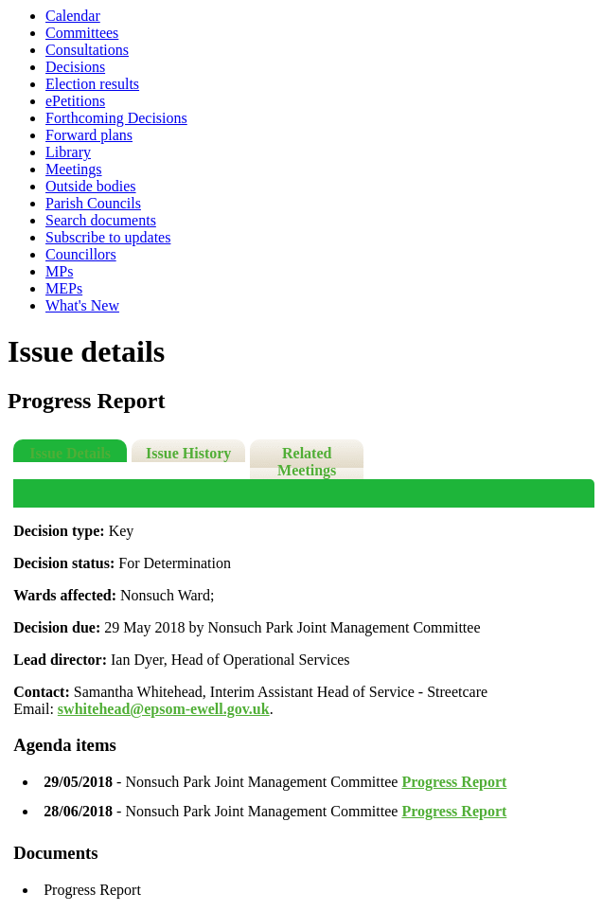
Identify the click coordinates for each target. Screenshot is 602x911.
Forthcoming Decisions (116, 118)
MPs (59, 271)
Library (68, 152)
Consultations (87, 50)
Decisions (75, 67)
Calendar (72, 16)
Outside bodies (90, 186)
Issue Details (70, 453)
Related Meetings (306, 461)
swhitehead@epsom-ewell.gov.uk (164, 709)
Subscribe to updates (107, 237)
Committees (81, 33)
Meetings (73, 169)
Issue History (188, 453)
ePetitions (75, 101)
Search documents (100, 220)
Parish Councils (93, 203)
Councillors (80, 254)
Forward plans (89, 135)
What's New (82, 305)
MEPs (63, 288)
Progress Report (453, 782)
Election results (92, 84)
